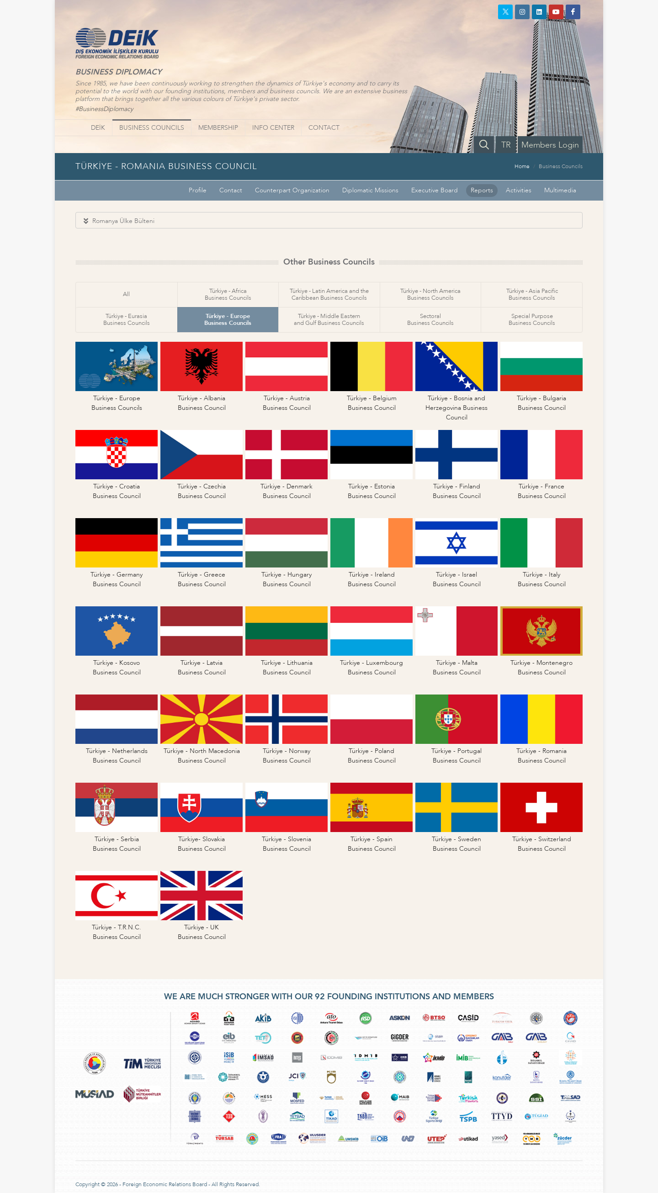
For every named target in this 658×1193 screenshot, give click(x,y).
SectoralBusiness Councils (430, 319)
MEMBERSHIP (218, 127)
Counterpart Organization (292, 190)
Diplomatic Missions (370, 190)
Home (522, 166)
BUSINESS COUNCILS (151, 127)
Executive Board (434, 190)
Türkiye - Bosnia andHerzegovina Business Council (456, 408)
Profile (198, 190)
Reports (482, 190)
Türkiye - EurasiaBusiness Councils (126, 319)
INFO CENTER (273, 127)
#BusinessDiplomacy (104, 109)
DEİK (98, 127)
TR (506, 145)
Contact (230, 190)
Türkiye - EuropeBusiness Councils (227, 319)
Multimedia (560, 190)
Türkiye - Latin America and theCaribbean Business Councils (329, 294)
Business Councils (561, 166)
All (126, 294)
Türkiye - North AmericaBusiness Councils (430, 294)
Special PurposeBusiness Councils (532, 319)
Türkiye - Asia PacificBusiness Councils (532, 294)
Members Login (550, 145)
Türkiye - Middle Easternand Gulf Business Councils (329, 319)
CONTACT (324, 127)
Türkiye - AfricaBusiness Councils (228, 294)
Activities (518, 190)
